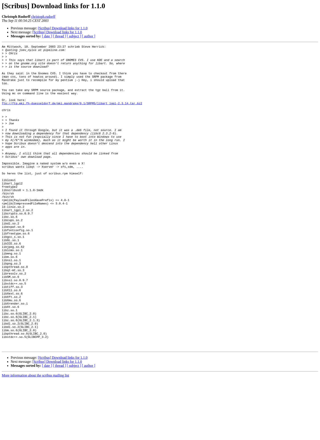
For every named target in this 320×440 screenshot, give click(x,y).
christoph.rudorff (43, 16)
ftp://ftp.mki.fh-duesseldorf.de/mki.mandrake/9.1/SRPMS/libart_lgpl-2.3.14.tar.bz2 (72, 115)
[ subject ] (74, 36)
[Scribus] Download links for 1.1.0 (63, 28)
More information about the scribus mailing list (35, 436)
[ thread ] (59, 36)
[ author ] (88, 36)
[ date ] (47, 36)
